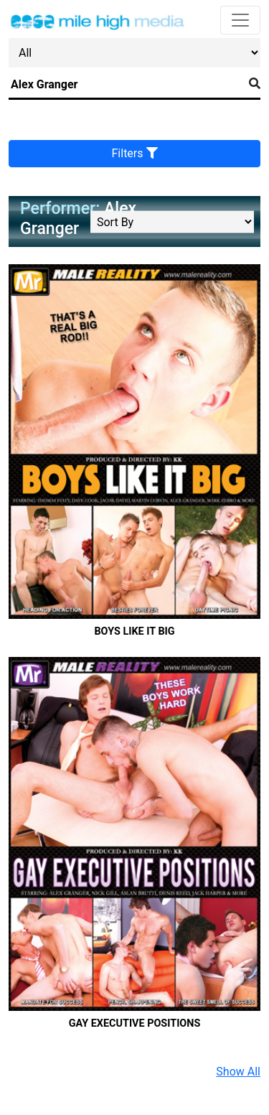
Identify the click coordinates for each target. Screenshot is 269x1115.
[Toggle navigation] (240, 20)
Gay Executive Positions (135, 1023)
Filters (135, 153)
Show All (238, 1071)
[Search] (126, 85)
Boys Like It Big (134, 631)
